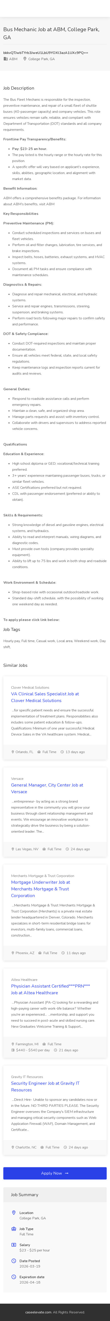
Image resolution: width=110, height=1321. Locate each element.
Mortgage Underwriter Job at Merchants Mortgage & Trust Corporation (40, 889)
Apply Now (55, 1173)
